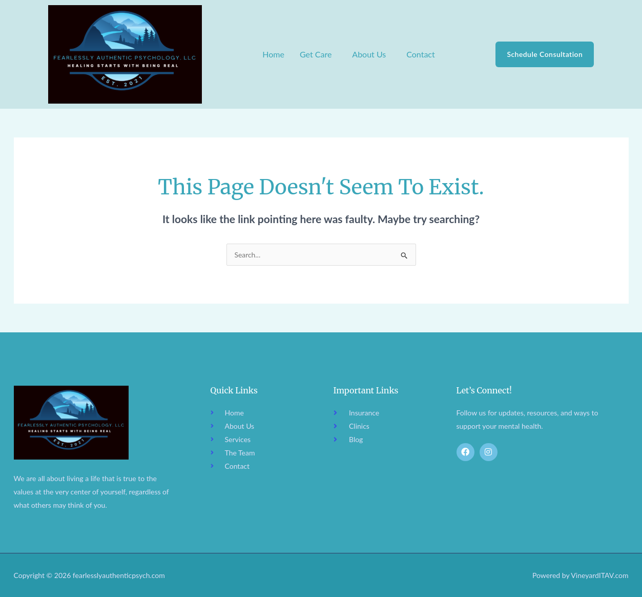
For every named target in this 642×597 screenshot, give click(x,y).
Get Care (315, 54)
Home (273, 54)
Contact (420, 54)
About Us (369, 54)
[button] (318, 54)
